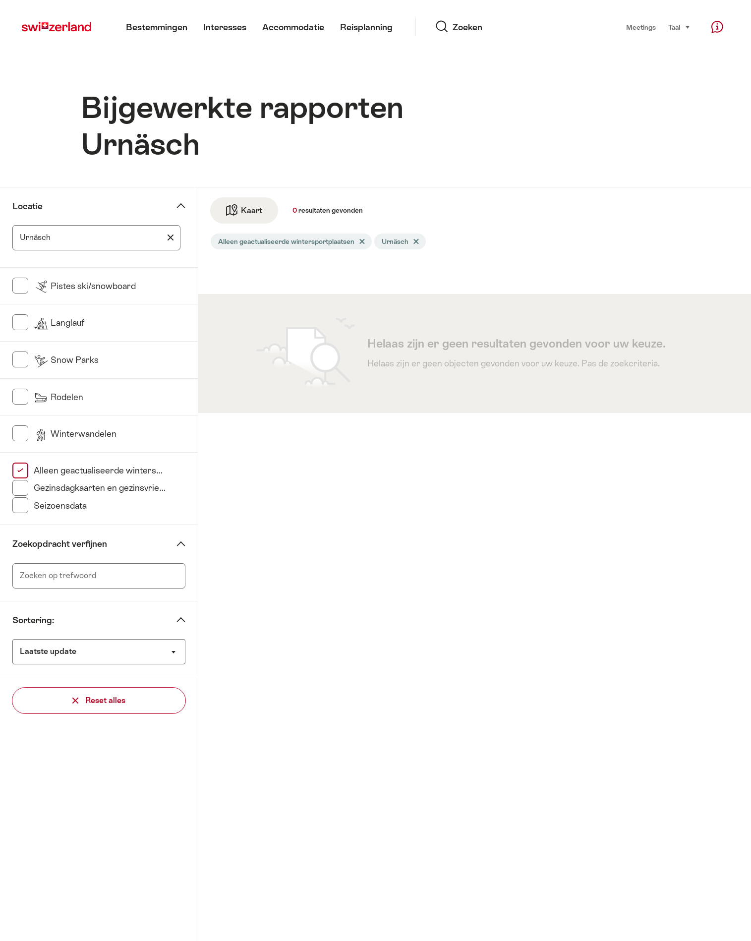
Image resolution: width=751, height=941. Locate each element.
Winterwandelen (75, 434)
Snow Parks (66, 360)
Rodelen (58, 397)
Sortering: (33, 620)
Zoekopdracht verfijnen (59, 544)
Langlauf (59, 323)
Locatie (27, 206)
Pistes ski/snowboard (85, 286)
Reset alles (98, 700)
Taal (679, 26)
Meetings (641, 27)
